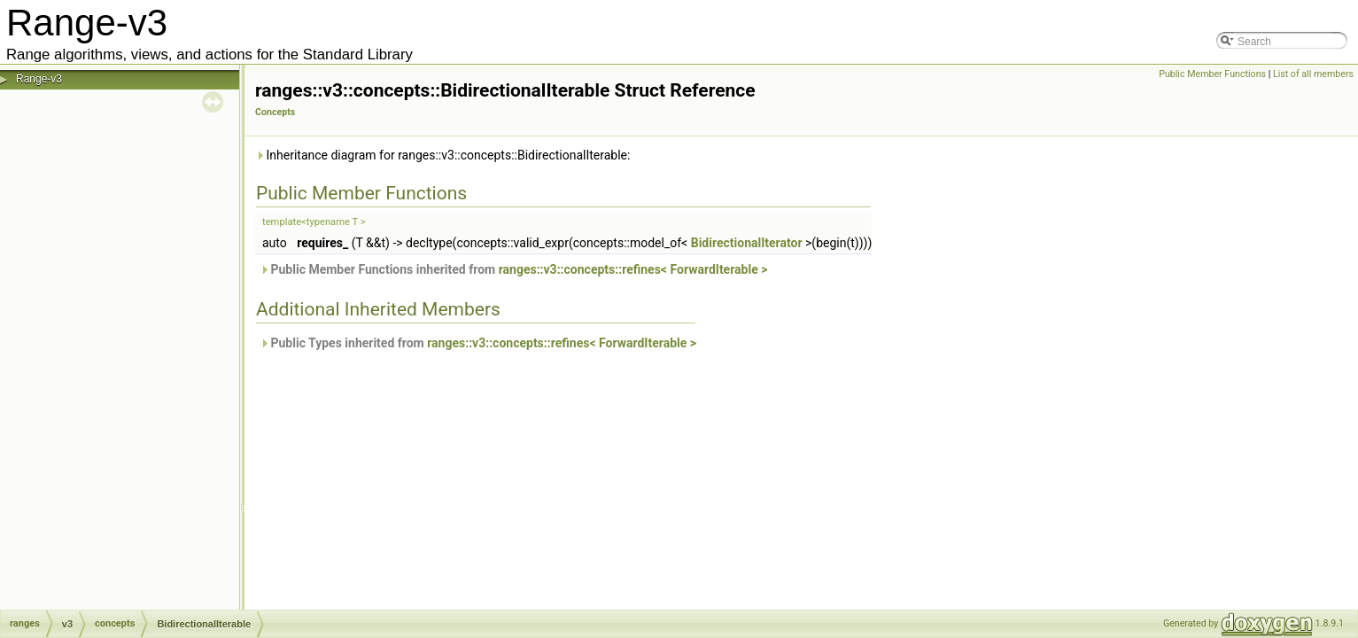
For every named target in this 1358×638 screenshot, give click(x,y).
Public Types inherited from (478, 343)
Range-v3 (39, 79)
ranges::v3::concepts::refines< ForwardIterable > (633, 269)
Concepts (275, 112)
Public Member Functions (1212, 74)
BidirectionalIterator (747, 243)
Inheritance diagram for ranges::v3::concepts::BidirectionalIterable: (442, 155)
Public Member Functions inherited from (513, 269)
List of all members (1313, 74)
